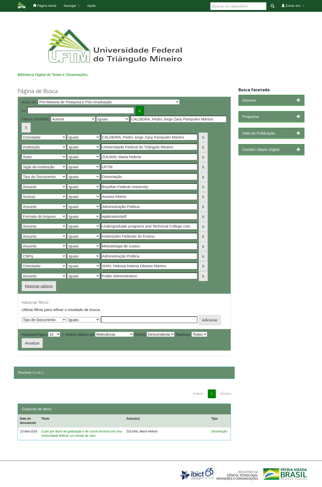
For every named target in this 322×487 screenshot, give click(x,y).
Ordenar (140, 334)
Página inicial (44, 6)
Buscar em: (29, 102)
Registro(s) (183, 334)
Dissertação (219, 431)
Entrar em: (292, 6)
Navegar (72, 6)
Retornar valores (39, 286)
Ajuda (91, 6)
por (24, 110)
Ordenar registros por (79, 334)
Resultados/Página (34, 334)
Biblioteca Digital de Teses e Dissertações (53, 74)
